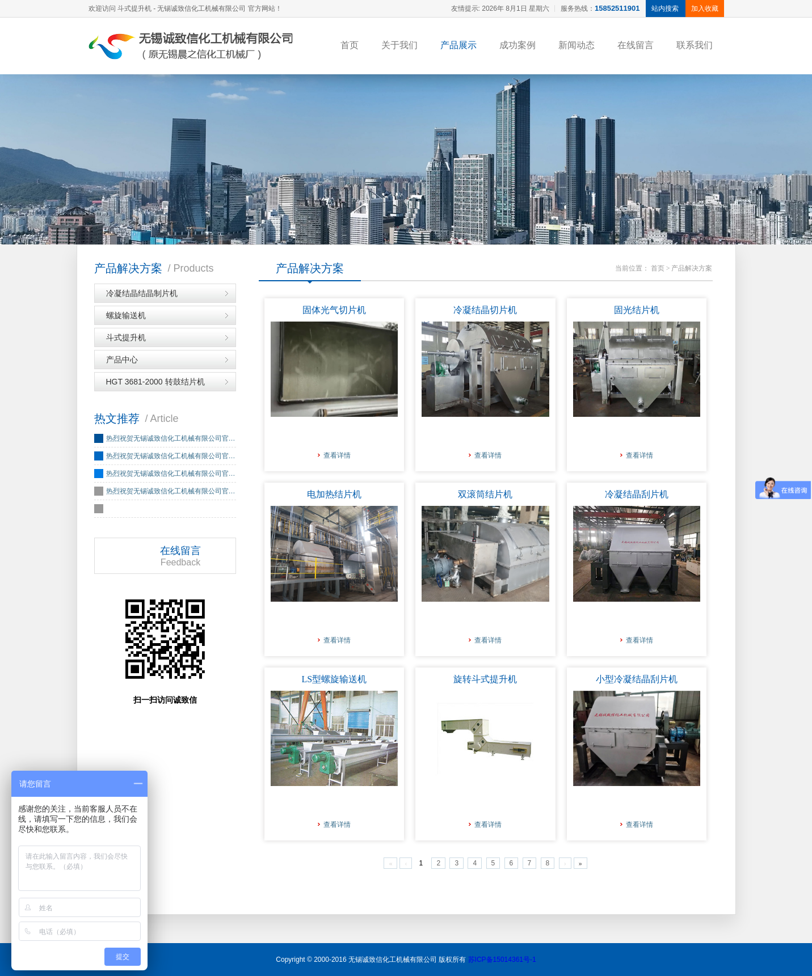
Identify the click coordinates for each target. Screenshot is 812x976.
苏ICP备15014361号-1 (502, 960)
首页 (349, 45)
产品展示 (458, 45)
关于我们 (399, 45)
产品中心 (122, 359)
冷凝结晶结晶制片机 (142, 293)
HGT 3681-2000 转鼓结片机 (155, 381)
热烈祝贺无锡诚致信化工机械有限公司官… (170, 438)
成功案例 (517, 45)
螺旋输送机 (126, 315)
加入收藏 (704, 8)
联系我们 (694, 45)
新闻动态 (576, 45)
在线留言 (635, 45)
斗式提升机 (126, 337)
